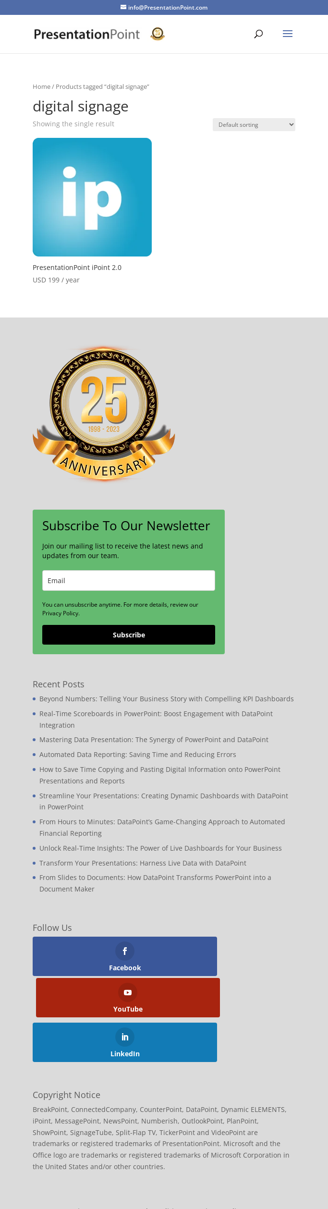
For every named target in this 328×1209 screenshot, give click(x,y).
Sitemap (87, 1169)
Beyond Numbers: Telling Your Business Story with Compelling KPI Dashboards (166, 698)
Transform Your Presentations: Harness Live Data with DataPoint (142, 862)
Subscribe (129, 634)
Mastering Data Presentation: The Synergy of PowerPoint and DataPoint (153, 739)
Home (41, 86)
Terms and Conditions (149, 1169)
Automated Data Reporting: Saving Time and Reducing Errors (137, 754)
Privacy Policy (220, 1169)
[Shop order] (254, 124)
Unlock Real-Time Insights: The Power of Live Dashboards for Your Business (160, 848)
